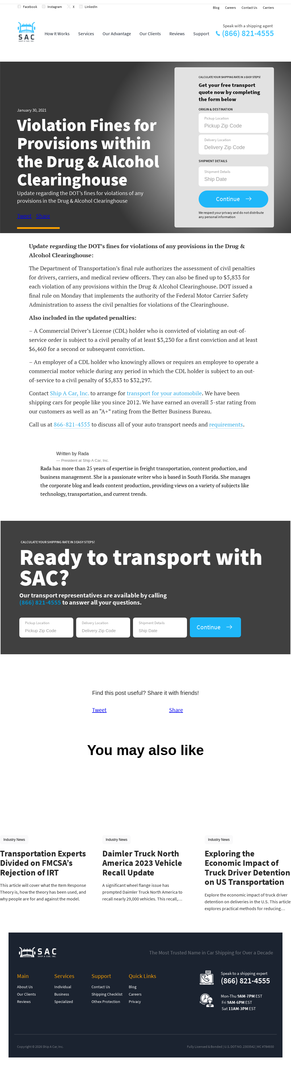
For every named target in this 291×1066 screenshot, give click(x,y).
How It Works (57, 33)
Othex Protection (106, 1001)
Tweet (24, 215)
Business (61, 994)
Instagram (54, 7)
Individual (62, 986)
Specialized (63, 1001)
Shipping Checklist (107, 994)
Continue (228, 199)
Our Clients (150, 33)
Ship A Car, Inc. (69, 393)
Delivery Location (217, 139)
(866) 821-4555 (248, 33)
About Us (25, 986)
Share (43, 215)
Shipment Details (217, 171)
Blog (216, 7)
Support (201, 33)
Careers (230, 7)
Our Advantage (117, 33)
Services (86, 33)
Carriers (268, 7)
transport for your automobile (164, 393)
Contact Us (249, 7)
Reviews (177, 33)
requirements (226, 424)
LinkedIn (91, 7)
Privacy (135, 1001)
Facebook (30, 7)
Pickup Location (216, 118)
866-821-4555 (72, 424)
